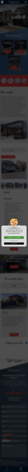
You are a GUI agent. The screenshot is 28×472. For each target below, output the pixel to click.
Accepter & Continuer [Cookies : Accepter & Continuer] (13, 237)
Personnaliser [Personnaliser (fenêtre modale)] (14, 243)
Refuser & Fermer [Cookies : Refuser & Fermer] (14, 240)
